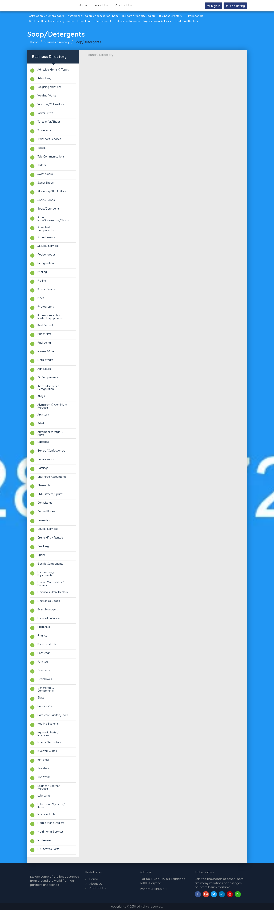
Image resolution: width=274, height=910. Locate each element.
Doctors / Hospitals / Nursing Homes (51, 21)
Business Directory (170, 16)
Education (83, 21)
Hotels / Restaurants (127, 21)
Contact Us (123, 5)
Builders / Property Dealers (138, 16)
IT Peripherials (194, 16)
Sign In (213, 6)
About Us (101, 5)
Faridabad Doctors (186, 21)
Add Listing (235, 6)
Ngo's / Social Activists (157, 21)
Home (83, 5)
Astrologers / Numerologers (46, 16)
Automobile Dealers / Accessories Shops (93, 16)
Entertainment (102, 21)
